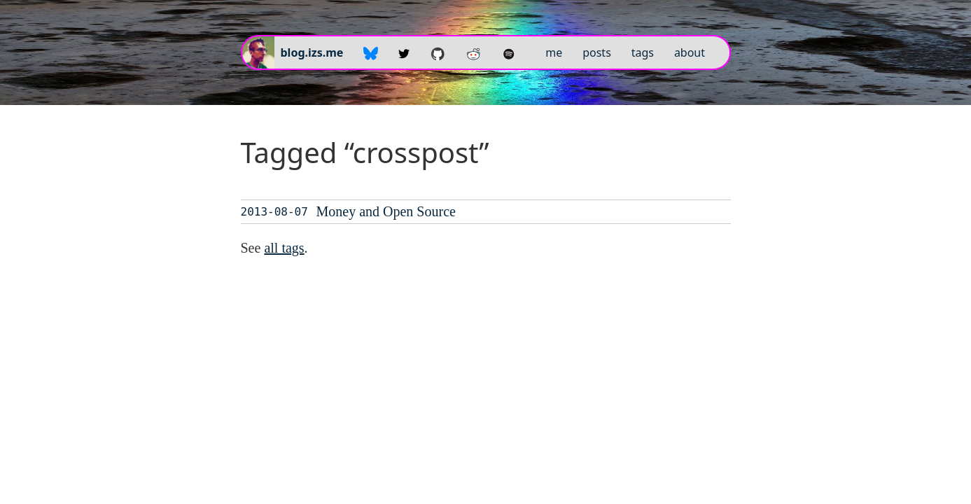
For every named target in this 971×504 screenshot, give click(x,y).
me (553, 52)
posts (596, 52)
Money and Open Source (386, 211)
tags (642, 52)
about (689, 52)
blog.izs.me (312, 52)
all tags (284, 247)
